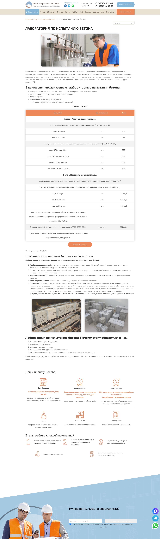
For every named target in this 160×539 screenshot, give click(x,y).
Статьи (88, 12)
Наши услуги (33, 12)
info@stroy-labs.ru (71, 3)
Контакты (110, 12)
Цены (67, 12)
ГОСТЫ (75, 12)
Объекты (50, 12)
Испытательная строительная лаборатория (46, 6)
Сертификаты (116, 421)
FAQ (81, 12)
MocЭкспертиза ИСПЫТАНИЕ (46, 3)
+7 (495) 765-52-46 (104, 3)
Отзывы (60, 12)
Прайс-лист (80, 421)
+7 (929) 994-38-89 (104, 6)
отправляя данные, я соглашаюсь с (103, 525)
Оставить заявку (80, 244)
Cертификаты (98, 12)
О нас (42, 12)
